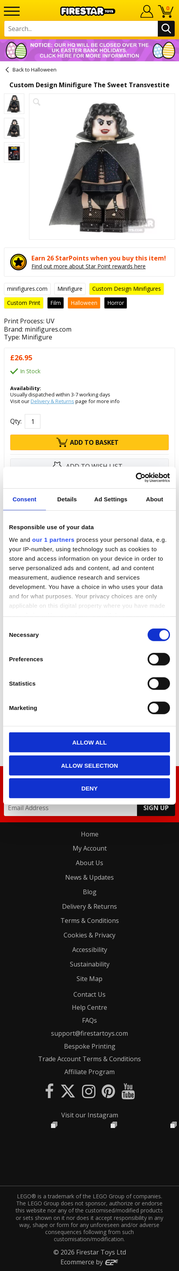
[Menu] (12, 11)
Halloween (44, 69)
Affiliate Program (89, 1071)
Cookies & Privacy (89, 935)
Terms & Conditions (89, 920)
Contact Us (89, 994)
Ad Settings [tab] (110, 499)
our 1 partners (53, 539)
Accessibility (89, 949)
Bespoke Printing (89, 1046)
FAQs (89, 1020)
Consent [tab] (25, 499)
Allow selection (89, 765)
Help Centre (89, 1007)
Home (90, 834)
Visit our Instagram (89, 1115)
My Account (90, 848)
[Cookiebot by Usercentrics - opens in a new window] (135, 477)
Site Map (89, 978)
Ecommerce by (89, 1262)
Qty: (16, 421)
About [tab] (154, 499)
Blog (90, 892)
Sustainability (90, 964)
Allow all (89, 742)
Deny (89, 788)
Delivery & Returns (52, 401)
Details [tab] (67, 499)
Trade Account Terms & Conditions (89, 1059)
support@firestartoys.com (89, 1033)
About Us (89, 862)
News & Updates (89, 877)
